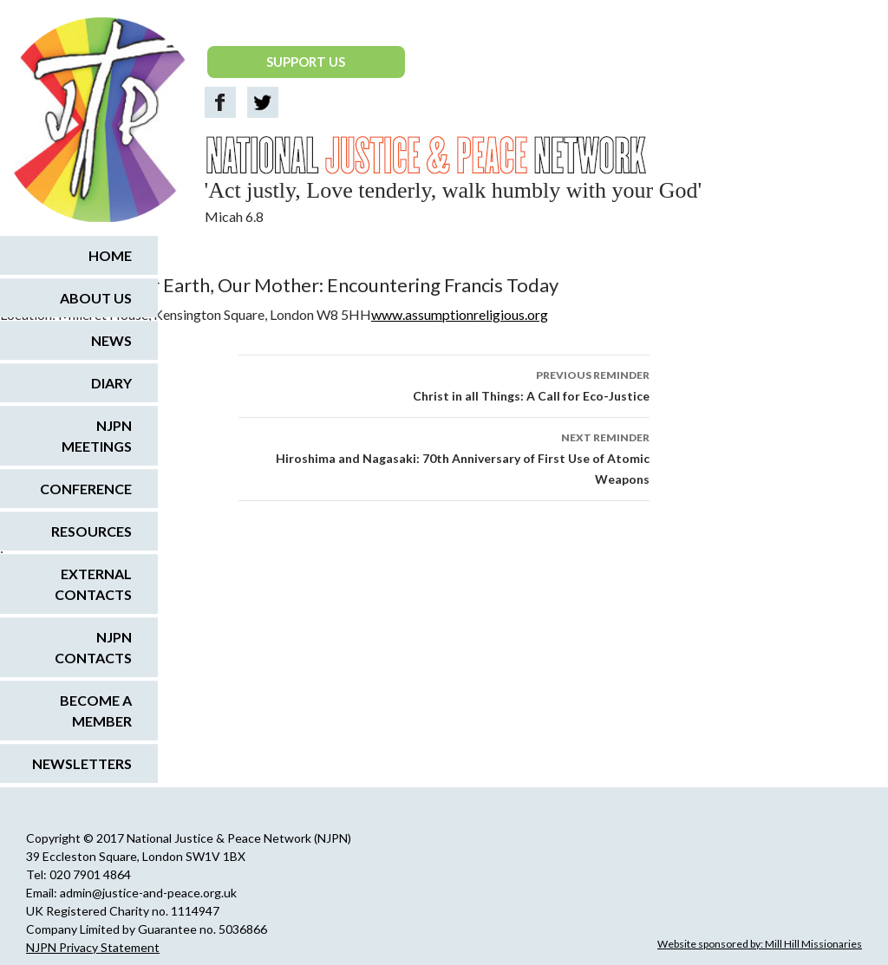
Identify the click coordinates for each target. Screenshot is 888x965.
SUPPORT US (305, 61)
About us (96, 298)
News (111, 340)
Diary (111, 383)
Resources (91, 531)
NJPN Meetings (97, 435)
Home (110, 255)
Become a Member (96, 710)
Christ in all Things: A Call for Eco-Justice (444, 384)
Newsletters (82, 763)
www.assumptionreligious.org (459, 314)
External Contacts (93, 584)
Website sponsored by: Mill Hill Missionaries (759, 943)
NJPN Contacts (93, 647)
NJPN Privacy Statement (93, 947)
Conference (86, 488)
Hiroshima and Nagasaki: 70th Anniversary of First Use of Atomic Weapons (444, 456)
